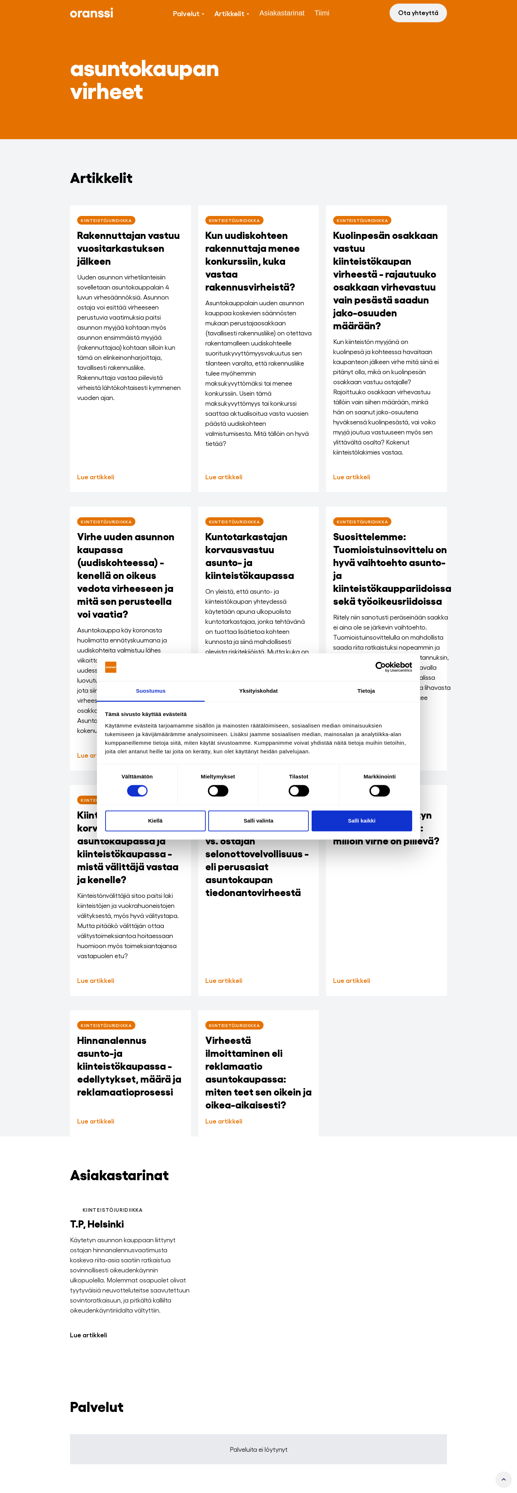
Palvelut (186, 13)
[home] (91, 12)
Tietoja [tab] (366, 691)
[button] (188, 13)
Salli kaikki (362, 821)
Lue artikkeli (88, 1334)
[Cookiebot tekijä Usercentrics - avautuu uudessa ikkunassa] (380, 667)
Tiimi (322, 13)
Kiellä (155, 821)
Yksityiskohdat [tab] (258, 691)
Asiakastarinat (281, 13)
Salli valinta (259, 821)
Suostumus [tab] (151, 691)
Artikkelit (229, 13)
